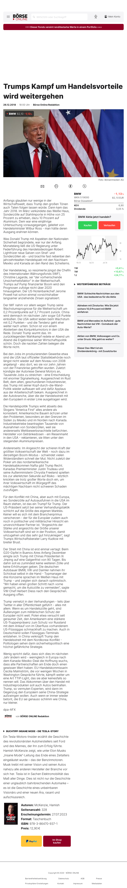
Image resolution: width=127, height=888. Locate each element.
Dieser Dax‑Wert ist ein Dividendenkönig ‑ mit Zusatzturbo (97, 350)
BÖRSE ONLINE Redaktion (34, 716)
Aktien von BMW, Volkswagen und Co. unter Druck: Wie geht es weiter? (98, 338)
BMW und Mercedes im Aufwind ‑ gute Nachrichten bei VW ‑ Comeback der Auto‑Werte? (98, 324)
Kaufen (88, 225)
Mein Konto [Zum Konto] (112, 16)
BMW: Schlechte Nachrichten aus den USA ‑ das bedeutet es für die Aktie (98, 295)
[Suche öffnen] (59, 17)
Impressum (78, 883)
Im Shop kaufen (57, 841)
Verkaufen (109, 225)
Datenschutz (63, 878)
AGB (82, 878)
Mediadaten (97, 883)
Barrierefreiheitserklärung (36, 878)
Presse (99, 878)
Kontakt (60, 883)
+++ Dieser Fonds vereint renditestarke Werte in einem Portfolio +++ (63, 27)
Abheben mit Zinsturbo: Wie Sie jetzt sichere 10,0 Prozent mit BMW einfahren (97, 308)
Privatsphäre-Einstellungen (36, 883)
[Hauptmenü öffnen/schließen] (8, 17)
